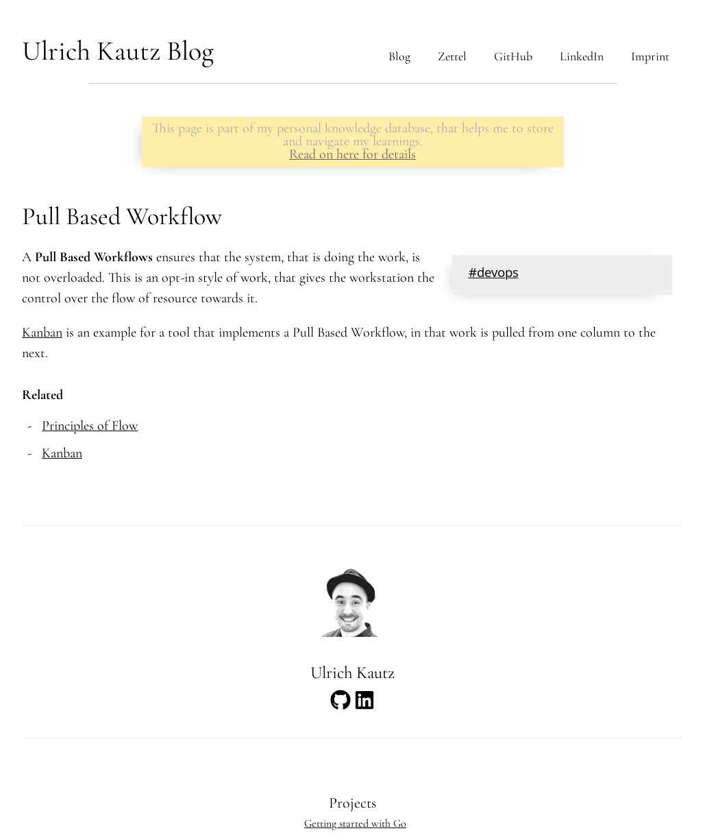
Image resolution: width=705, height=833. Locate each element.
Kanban (42, 332)
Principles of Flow (90, 426)
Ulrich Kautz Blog (118, 50)
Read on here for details (352, 154)
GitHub (513, 56)
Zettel (452, 56)
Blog (399, 56)
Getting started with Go (355, 823)
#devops (494, 274)
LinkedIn (582, 56)
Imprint (650, 56)
